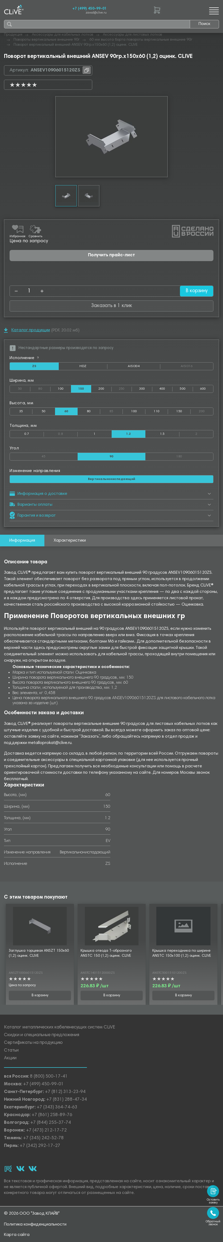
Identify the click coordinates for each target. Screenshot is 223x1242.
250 (125, 387)
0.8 (68, 433)
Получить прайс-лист (111, 255)
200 (101, 388)
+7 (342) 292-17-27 (40, 1146)
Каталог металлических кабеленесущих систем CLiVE (59, 1028)
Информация (22, 540)
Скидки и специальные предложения (41, 1035)
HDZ (93, 367)
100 (61, 388)
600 (203, 388)
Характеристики (70, 540)
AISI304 (144, 367)
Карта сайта (17, 1235)
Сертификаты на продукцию (33, 1043)
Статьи (11, 1051)
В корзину (196, 291)
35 (21, 411)
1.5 (162, 434)
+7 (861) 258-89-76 (52, 1115)
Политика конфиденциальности (35, 1224)
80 (44, 387)
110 (156, 411)
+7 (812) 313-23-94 (65, 1092)
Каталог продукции (27, 330)
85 (116, 410)
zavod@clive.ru (96, 12)
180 (194, 455)
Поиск (204, 24)
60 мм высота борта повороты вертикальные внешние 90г (140, 40)
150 (179, 411)
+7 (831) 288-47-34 (66, 1100)
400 (162, 388)
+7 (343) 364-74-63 (57, 1107)
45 (60, 455)
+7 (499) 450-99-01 (89, 9)
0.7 (26, 434)
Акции (10, 1058)
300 (142, 388)
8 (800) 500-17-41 (49, 1077)
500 (183, 388)
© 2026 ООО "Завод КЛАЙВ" (32, 1213)
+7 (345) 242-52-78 (43, 1138)
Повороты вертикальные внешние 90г (47, 40)
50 (24, 387)
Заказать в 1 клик (111, 305)
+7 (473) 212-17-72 (46, 1131)
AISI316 (197, 366)
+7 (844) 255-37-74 (50, 1123)
